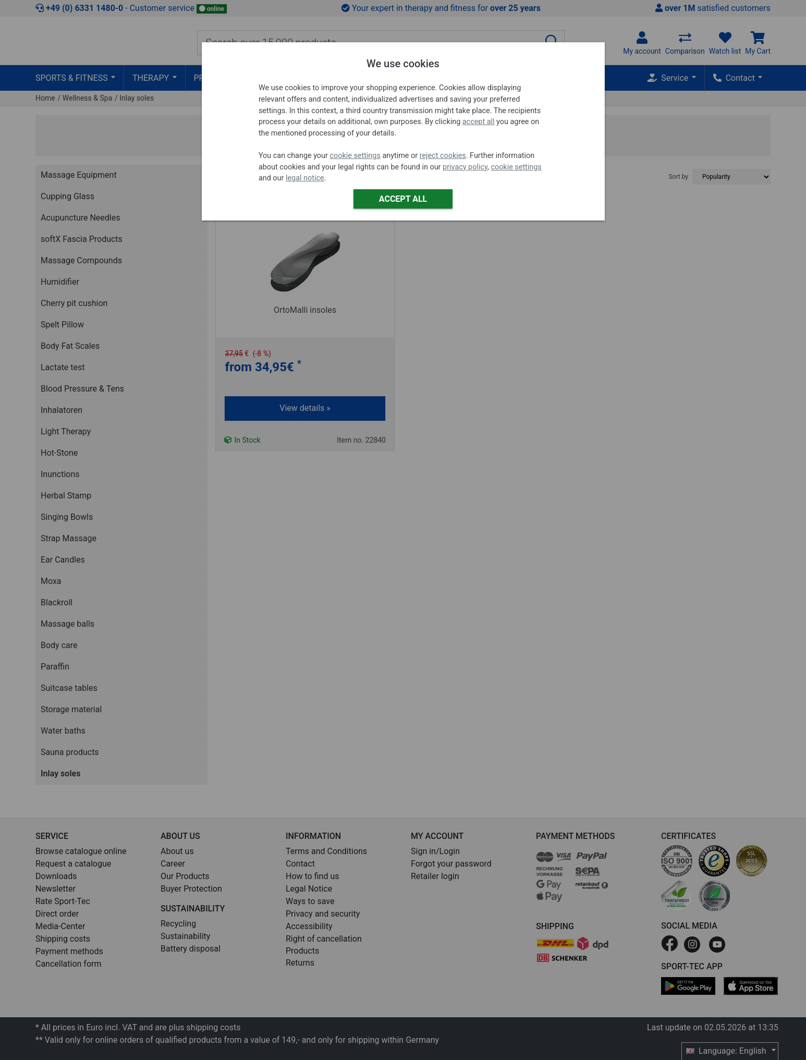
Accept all (403, 199)
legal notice (305, 178)
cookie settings (354, 155)
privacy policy (465, 167)
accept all (478, 121)
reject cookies (443, 155)
